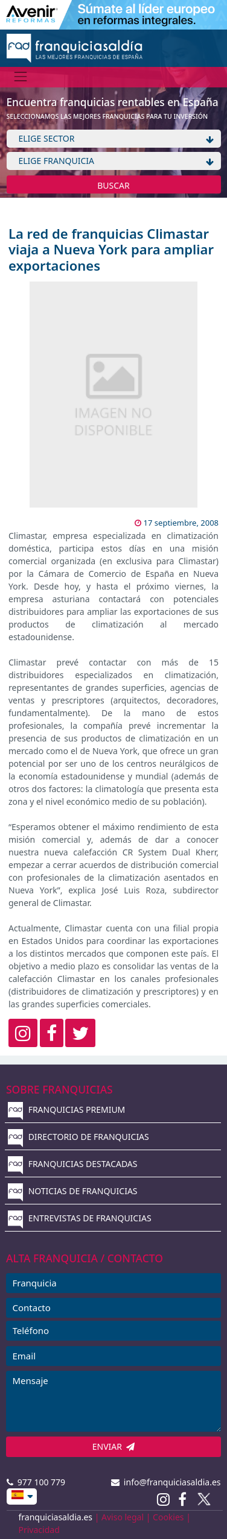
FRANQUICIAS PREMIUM (66, 1109)
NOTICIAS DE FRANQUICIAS (73, 1191)
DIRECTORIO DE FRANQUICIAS (78, 1136)
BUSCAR (113, 185)
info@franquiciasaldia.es (166, 1482)
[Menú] (21, 77)
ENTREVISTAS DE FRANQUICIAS (80, 1218)
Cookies (168, 1517)
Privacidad (39, 1529)
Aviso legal (122, 1517)
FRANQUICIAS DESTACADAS (73, 1163)
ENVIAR (113, 1446)
